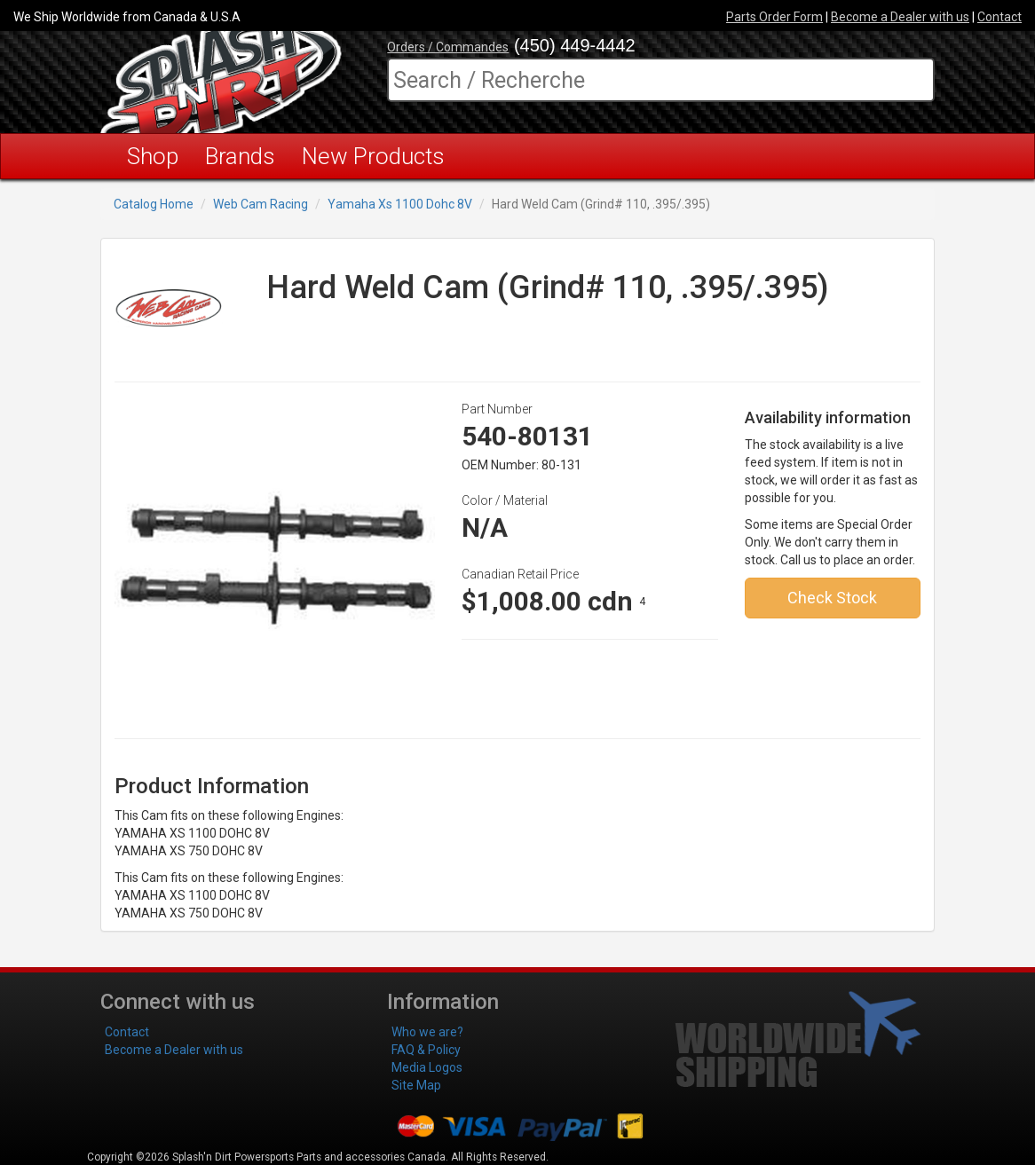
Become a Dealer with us (900, 17)
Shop (152, 156)
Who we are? (427, 1032)
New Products (373, 156)
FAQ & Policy (426, 1050)
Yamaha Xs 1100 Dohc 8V (400, 204)
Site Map (416, 1085)
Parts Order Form (774, 17)
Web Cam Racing (260, 204)
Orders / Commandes (448, 47)
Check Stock (832, 597)
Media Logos (426, 1067)
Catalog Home (154, 204)
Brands (240, 156)
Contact (999, 17)
